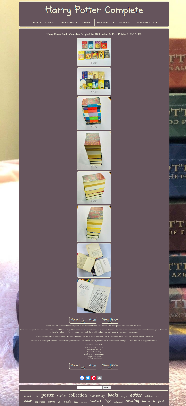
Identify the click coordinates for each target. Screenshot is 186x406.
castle (67, 401)
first (161, 401)
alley (59, 402)
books (113, 395)
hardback (96, 401)
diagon (124, 396)
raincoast (118, 402)
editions (149, 396)
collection (78, 395)
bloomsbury (97, 396)
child (36, 396)
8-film (76, 402)
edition (136, 395)
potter (47, 395)
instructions (160, 397)
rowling (132, 400)
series (61, 396)
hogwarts (148, 401)
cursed (51, 401)
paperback (40, 402)
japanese (84, 402)
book (28, 401)
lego (107, 401)
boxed (27, 396)
